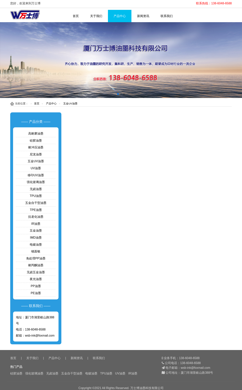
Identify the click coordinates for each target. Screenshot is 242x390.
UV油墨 (36, 168)
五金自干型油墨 (35, 202)
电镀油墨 (36, 244)
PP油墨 (36, 286)
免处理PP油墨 (35, 258)
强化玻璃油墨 (36, 182)
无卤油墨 (36, 189)
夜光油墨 (36, 279)
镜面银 (35, 251)
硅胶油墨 (36, 140)
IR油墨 (35, 223)
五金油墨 (36, 230)
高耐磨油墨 (35, 133)
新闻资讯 (143, 16)
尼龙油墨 (36, 154)
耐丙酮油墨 (35, 265)
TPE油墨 (36, 209)
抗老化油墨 (35, 216)
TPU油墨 (36, 195)
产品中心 (120, 16)
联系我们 (167, 16)
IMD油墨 (35, 237)
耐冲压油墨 (35, 147)
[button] (118, 94)
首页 (76, 16)
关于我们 (96, 16)
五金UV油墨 (70, 103)
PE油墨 (36, 293)
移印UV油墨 (36, 175)
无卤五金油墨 (36, 272)
